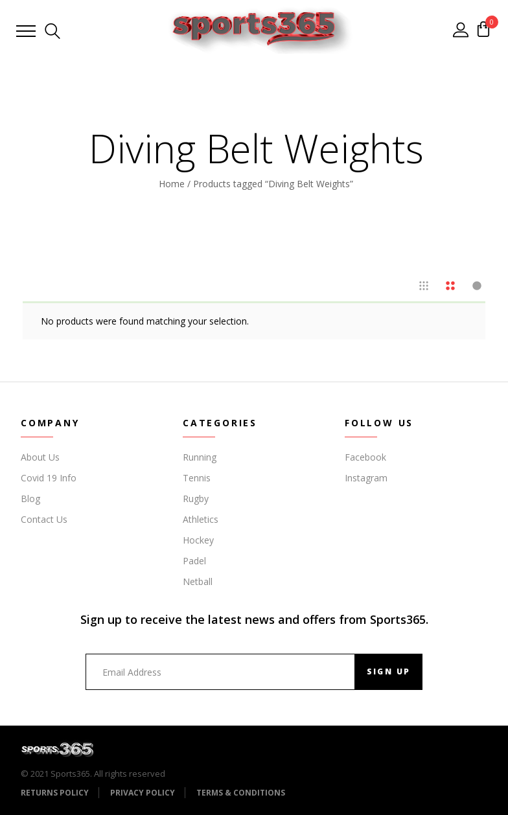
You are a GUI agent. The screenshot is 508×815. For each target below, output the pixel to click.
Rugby (196, 498)
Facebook (365, 457)
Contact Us (44, 519)
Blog (30, 498)
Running (199, 457)
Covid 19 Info (48, 478)
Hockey (198, 540)
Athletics (200, 519)
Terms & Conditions (240, 792)
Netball (198, 581)
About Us (40, 457)
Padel (194, 561)
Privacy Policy (142, 792)
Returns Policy (55, 792)
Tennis (197, 478)
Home (172, 184)
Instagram (366, 478)
